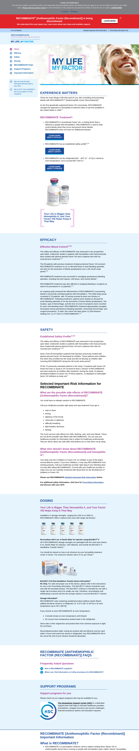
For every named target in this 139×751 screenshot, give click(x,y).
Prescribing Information (93, 482)
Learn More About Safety (54, 151)
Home (16, 49)
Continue (64, 11)
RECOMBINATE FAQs (23, 65)
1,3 (72, 286)
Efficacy (17, 53)
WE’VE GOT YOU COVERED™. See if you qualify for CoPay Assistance (25, 91)
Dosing (17, 61)
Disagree (74, 11)
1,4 (80, 313)
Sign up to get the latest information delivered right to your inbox (23, 83)
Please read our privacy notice (34, 8)
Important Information (24, 73)
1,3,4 (87, 143)
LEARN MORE (116, 8)
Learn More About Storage (54, 167)
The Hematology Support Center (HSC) (75, 703)
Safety (17, 57)
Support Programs (22, 69)
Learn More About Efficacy (54, 136)
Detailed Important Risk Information (80, 477)
